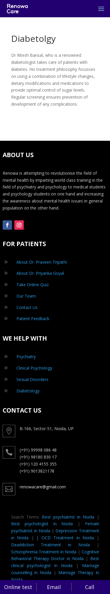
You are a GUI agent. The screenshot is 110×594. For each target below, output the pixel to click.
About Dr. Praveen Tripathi (41, 262)
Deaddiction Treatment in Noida (50, 544)
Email (54, 586)
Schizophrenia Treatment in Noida (44, 551)
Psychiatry (26, 356)
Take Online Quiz (32, 284)
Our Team (26, 296)
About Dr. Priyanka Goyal (40, 273)
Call (89, 586)
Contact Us (27, 307)
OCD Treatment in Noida (68, 537)
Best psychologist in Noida (42, 523)
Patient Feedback (32, 318)
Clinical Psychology (34, 368)
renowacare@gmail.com (43, 487)
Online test (18, 586)
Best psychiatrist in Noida (68, 517)
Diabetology (28, 391)
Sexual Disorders (32, 379)
